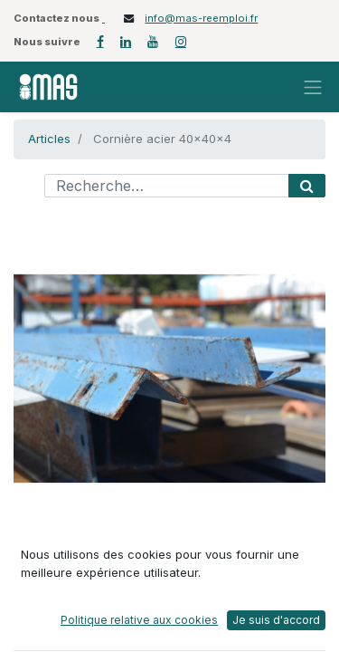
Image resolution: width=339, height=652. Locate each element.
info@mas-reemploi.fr (201, 18)
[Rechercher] (306, 185)
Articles (49, 138)
